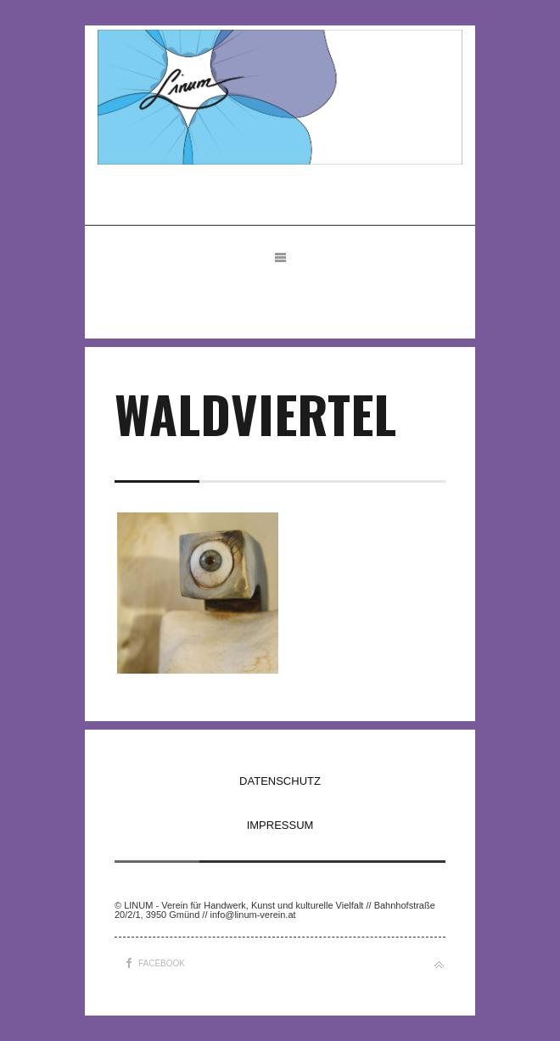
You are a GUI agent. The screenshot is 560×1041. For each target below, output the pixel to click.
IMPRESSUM (280, 825)
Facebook (161, 963)
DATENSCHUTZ (280, 781)
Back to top (439, 965)
